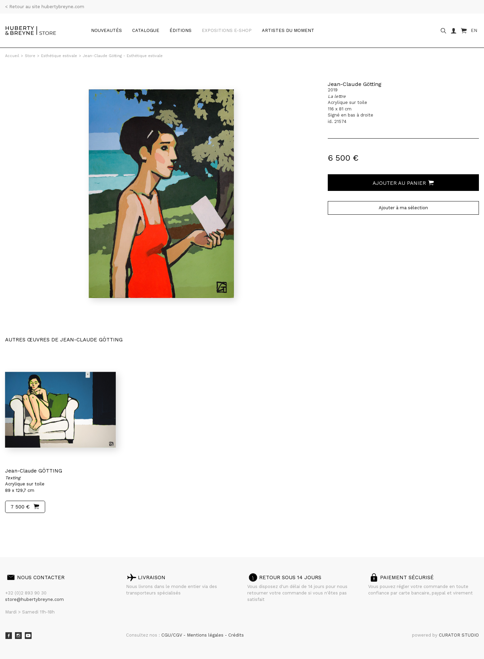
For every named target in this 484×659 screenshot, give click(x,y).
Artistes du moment (288, 30)
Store (30, 56)
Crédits (236, 635)
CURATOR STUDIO (459, 635)
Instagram (18, 635)
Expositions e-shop (227, 30)
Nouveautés (106, 30)
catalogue (145, 30)
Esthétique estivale (59, 56)
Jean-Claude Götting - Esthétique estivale (123, 56)
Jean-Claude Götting (354, 84)
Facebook (8, 635)
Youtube (28, 635)
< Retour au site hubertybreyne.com (44, 6)
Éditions (180, 30)
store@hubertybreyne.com (34, 599)
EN (474, 30)
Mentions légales (206, 635)
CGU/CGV (172, 635)
